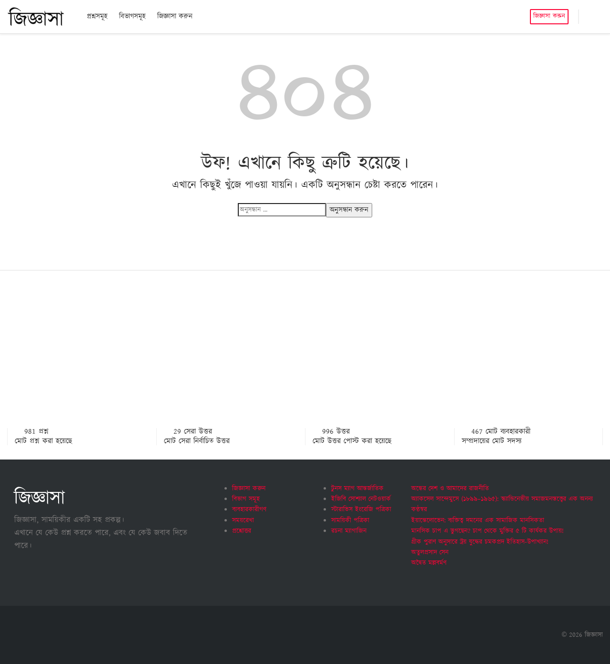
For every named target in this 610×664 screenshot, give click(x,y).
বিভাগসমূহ (132, 16)
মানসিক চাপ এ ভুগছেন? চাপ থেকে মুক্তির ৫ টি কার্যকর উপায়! (487, 531)
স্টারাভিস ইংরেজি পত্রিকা (361, 509)
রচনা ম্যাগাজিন (348, 531)
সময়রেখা (243, 520)
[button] (591, 17)
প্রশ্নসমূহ (97, 16)
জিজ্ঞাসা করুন (175, 16)
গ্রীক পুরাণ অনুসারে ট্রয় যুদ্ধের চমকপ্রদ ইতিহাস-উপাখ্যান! (480, 542)
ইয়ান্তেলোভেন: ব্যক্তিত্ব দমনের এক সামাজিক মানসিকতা (477, 520)
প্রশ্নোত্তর (241, 531)
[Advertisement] (305, 356)
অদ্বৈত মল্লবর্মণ (429, 563)
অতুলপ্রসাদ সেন (429, 552)
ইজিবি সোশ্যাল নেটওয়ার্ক (361, 499)
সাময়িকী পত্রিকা (350, 520)
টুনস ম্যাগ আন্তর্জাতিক (357, 488)
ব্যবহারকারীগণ (249, 509)
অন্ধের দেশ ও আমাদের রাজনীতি (450, 488)
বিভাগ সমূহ (246, 499)
